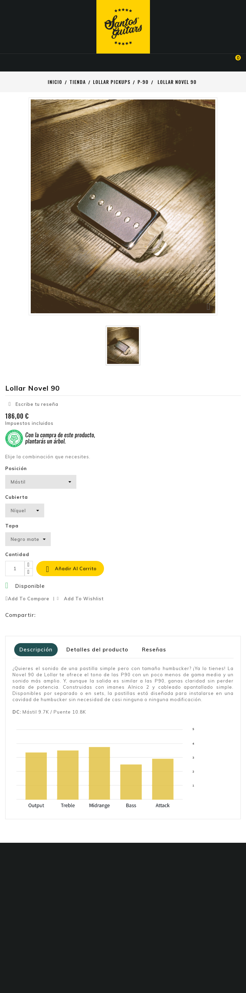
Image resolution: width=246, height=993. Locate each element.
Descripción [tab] (36, 649)
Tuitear (56, 615)
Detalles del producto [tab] (97, 649)
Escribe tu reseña (33, 404)
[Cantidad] (15, 568)
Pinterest (70, 615)
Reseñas (154, 649)
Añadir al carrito (70, 569)
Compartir (42, 615)
